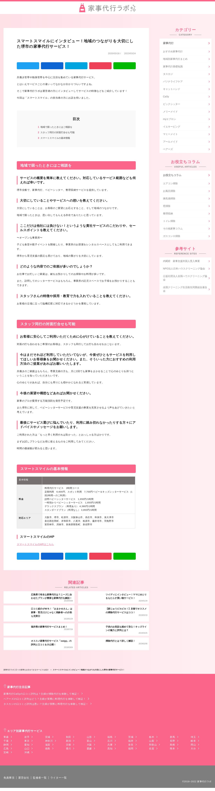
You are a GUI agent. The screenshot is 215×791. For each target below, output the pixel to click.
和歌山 (153, 744)
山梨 (151, 741)
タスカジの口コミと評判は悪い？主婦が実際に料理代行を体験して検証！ (45, 704)
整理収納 (168, 215)
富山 (89, 741)
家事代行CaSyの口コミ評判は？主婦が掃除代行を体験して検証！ (41, 693)
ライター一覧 (61, 780)
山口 (26, 748)
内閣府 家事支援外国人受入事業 (181, 262)
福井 (130, 741)
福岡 (130, 748)
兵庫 (109, 744)
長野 (172, 741)
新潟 (68, 741)
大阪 (89, 744)
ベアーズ (168, 150)
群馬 (172, 737)
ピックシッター (171, 105)
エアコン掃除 (170, 185)
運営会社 (25, 780)
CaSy (166, 97)
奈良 (130, 744)
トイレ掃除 (169, 222)
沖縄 (26, 752)
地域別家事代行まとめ (175, 59)
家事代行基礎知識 (173, 67)
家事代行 (168, 43)
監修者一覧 (41, 780)
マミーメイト (170, 135)
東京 (26, 741)
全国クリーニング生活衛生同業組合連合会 (185, 290)
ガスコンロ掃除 (171, 237)
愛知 (26, 744)
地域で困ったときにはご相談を (57, 127)
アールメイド (170, 142)
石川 (109, 741)
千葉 (6, 741)
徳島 (47, 748)
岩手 (26, 737)
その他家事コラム (173, 230)
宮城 (47, 737)
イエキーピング (171, 127)
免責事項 (9, 780)
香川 (68, 748)
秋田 (68, 737)
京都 (68, 744)
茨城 (130, 737)
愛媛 (89, 748)
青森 (6, 737)
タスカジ (168, 74)
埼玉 (193, 737)
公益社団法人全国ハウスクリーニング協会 (185, 279)
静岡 (6, 744)
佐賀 (151, 748)
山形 (89, 737)
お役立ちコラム (173, 176)
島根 (172, 744)
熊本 (172, 748)
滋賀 (47, 744)
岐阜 (193, 741)
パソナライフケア (173, 82)
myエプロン (169, 120)
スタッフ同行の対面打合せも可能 (58, 132)
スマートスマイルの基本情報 (56, 137)
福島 (109, 737)
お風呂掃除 (169, 192)
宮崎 (6, 752)
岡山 (193, 744)
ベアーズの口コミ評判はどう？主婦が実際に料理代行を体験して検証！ (44, 698)
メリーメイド (170, 112)
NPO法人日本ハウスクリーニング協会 (184, 270)
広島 (6, 748)
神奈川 (49, 741)
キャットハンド (171, 89)
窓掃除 (166, 207)
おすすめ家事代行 (173, 52)
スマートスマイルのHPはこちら (35, 544)
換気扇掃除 (169, 200)
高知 (109, 748)
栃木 (151, 737)
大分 (193, 748)
